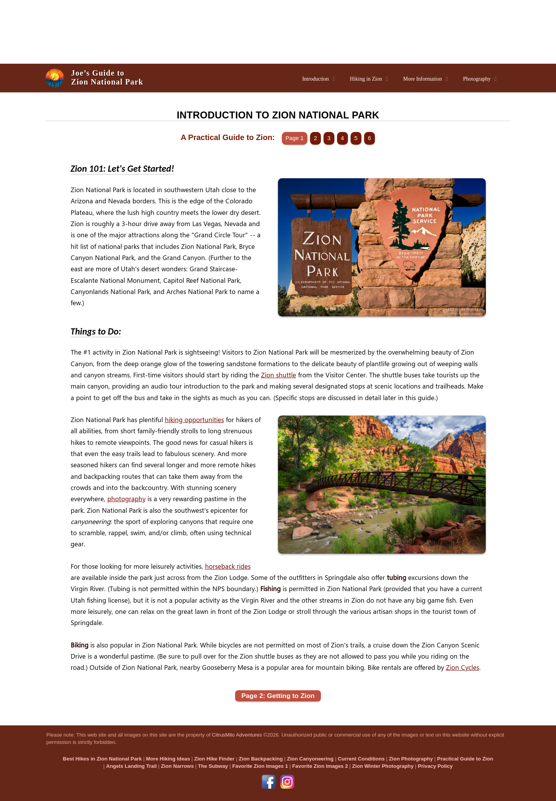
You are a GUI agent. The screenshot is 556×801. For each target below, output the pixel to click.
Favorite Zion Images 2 (320, 766)
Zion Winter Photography (383, 766)
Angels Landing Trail (131, 766)
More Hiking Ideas (168, 759)
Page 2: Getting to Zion (278, 696)
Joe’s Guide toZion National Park (107, 77)
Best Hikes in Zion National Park (102, 759)
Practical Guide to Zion (465, 759)
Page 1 (294, 138)
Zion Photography (411, 759)
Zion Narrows (177, 766)
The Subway (213, 766)
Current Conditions (361, 759)
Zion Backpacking (261, 759)
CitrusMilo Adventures (237, 735)
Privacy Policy (435, 766)
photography (126, 498)
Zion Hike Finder (214, 759)
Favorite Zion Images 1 (260, 766)
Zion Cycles (462, 667)
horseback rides (228, 566)
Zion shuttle (278, 374)
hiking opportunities (194, 419)
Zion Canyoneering (310, 759)
